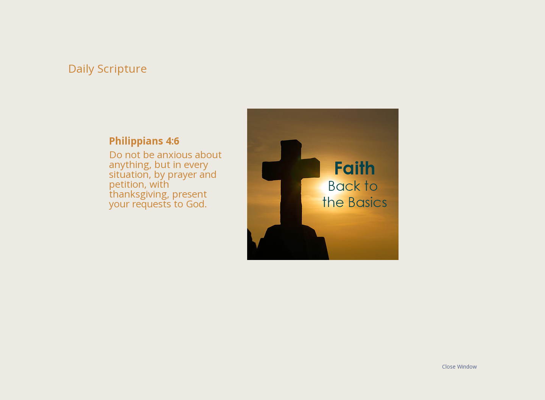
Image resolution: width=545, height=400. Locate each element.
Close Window (459, 366)
